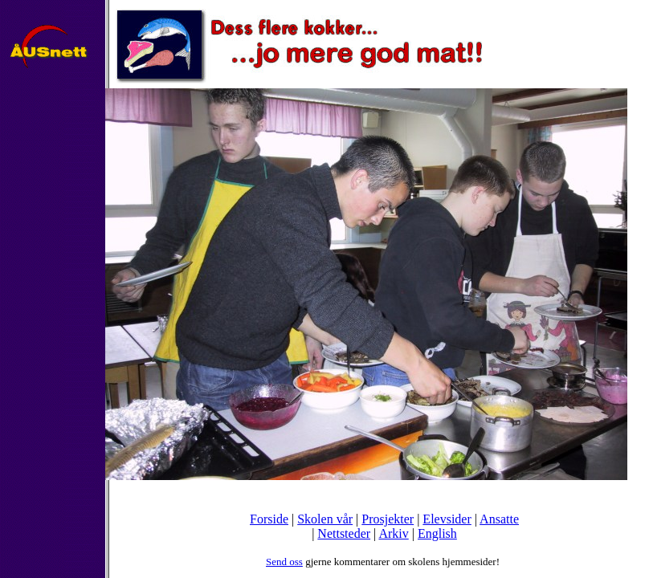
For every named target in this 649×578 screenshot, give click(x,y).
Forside (269, 519)
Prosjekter (387, 519)
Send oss (284, 562)
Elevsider (446, 519)
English (437, 533)
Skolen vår (325, 519)
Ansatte (499, 519)
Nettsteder (343, 533)
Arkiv (393, 533)
